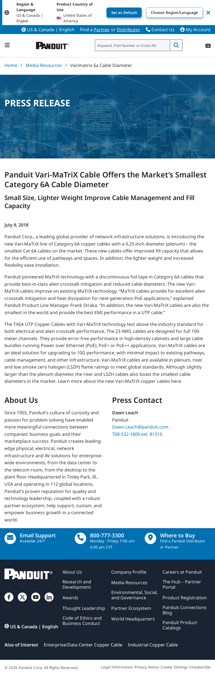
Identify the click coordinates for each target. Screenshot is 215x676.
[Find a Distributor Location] (150, 538)
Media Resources (44, 65)
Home (10, 65)
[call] (80, 538)
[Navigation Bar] (7, 45)
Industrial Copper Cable (153, 645)
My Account (195, 30)
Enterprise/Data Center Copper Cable (83, 645)
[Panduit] (52, 44)
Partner (102, 30)
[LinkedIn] (49, 601)
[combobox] (132, 45)
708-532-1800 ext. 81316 (137, 434)
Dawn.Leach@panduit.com (140, 427)
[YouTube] (35, 601)
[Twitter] (22, 601)
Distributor (128, 30)
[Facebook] (8, 601)
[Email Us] (10, 538)
